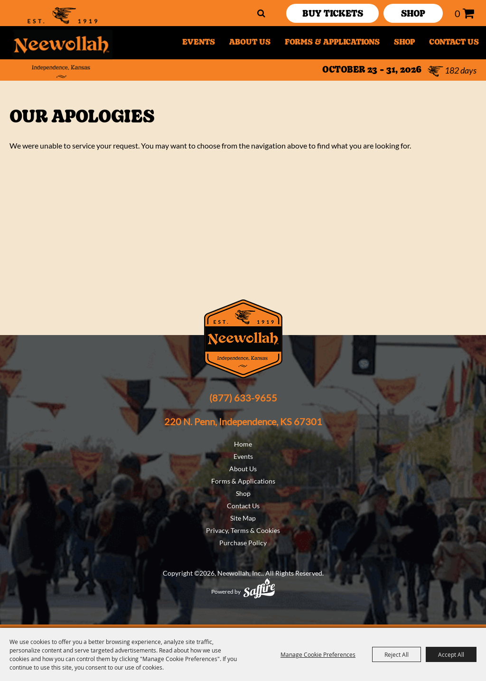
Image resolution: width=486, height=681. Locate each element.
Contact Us (454, 43)
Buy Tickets (332, 14)
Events (198, 43)
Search (261, 13)
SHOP (413, 14)
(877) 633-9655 (243, 397)
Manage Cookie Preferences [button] (317, 654)
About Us (250, 43)
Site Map (243, 518)
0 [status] (457, 13)
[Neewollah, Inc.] (61, 43)
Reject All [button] (396, 654)
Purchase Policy (243, 543)
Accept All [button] (451, 654)
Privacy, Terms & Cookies (243, 530)
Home (243, 444)
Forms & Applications (332, 43)
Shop (404, 43)
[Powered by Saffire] (259, 588)
